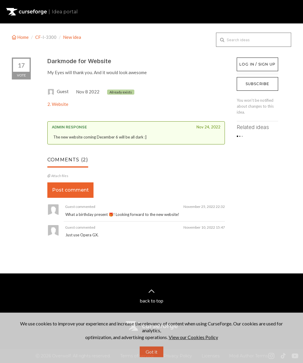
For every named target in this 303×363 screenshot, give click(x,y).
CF (38, 37)
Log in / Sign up (252, 60)
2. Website (57, 104)
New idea (72, 37)
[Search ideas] (253, 40)
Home (21, 37)
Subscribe (258, 84)
